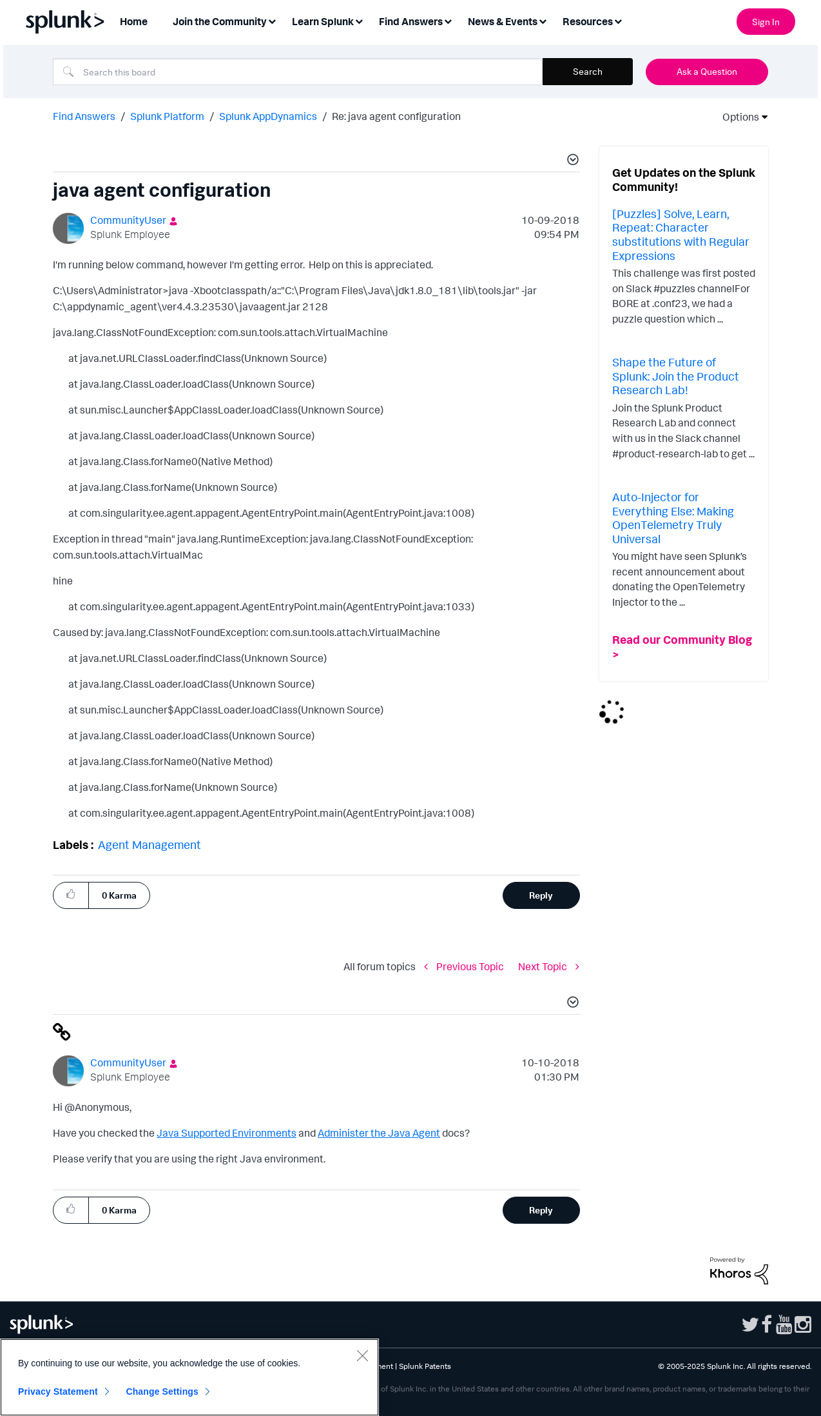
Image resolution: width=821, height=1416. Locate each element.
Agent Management (149, 844)
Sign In (766, 21)
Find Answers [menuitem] (411, 21)
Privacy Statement (58, 1391)
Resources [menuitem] (588, 21)
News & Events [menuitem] (502, 21)
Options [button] (736, 116)
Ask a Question (707, 71)
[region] (189, 1377)
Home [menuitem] (134, 21)
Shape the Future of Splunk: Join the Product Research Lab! (675, 376)
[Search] (298, 71)
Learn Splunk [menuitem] (323, 21)
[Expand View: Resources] (618, 20)
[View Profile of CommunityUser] (128, 220)
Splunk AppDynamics (268, 116)
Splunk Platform (167, 116)
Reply (541, 895)
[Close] (362, 1355)
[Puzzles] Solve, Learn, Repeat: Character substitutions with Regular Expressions (680, 234)
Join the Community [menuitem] (220, 21)
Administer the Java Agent (379, 1132)
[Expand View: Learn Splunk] (359, 20)
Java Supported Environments (226, 1132)
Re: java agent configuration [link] (396, 116)
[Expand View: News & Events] (542, 20)
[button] (571, 161)
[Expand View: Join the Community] (272, 20)
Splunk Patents (425, 1366)
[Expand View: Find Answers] (447, 20)
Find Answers (84, 116)
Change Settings (162, 1391)
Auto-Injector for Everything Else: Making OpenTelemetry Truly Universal (673, 518)
